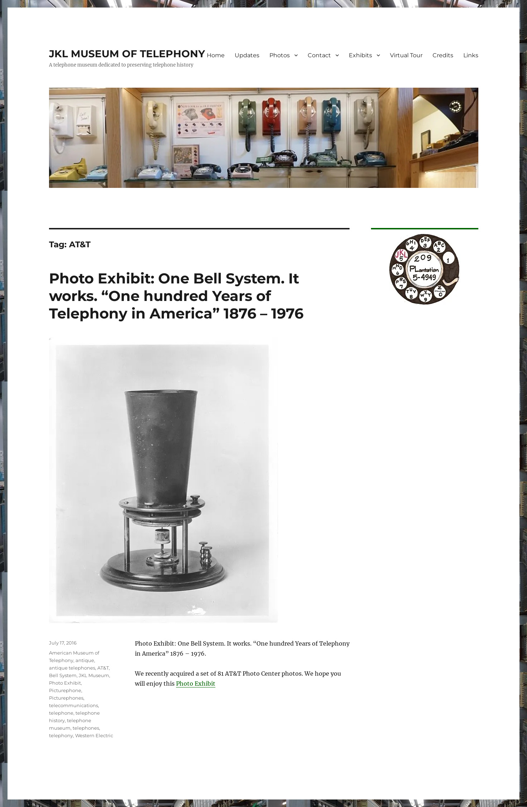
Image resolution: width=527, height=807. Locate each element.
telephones (86, 728)
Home (216, 55)
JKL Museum (94, 675)
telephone (61, 713)
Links (470, 55)
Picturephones (66, 698)
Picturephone (65, 690)
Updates (247, 55)
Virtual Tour (406, 55)
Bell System (63, 675)
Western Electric (94, 735)
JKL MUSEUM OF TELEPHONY (127, 54)
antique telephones (72, 668)
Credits (443, 55)
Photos (279, 55)
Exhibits (360, 55)
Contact (319, 55)
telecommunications (73, 705)
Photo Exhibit (195, 683)
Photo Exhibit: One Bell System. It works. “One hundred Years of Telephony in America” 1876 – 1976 (176, 295)
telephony (61, 735)
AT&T (103, 668)
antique (84, 660)
